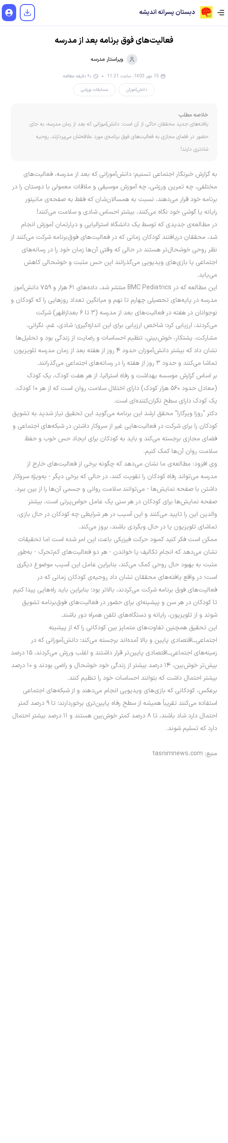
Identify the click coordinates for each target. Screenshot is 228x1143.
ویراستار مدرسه (114, 59)
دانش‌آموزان (136, 89)
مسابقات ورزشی (94, 89)
